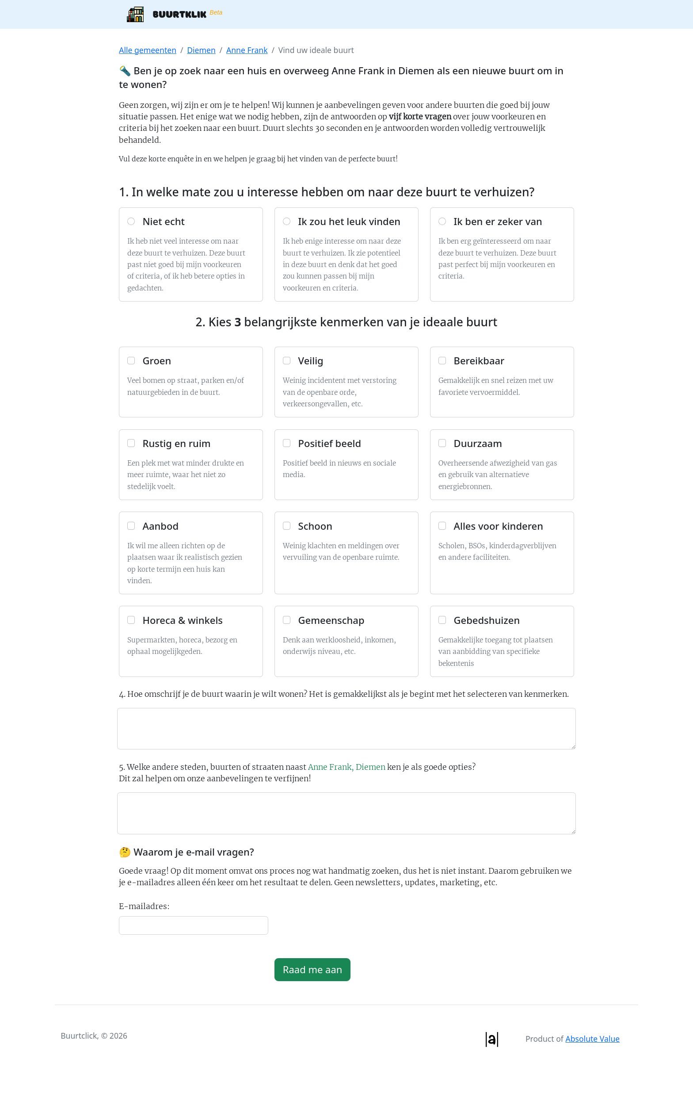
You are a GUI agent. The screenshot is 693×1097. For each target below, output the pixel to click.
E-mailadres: (144, 906)
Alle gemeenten (147, 50)
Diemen (201, 50)
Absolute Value (592, 1038)
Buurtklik (174, 14)
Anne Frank (247, 50)
